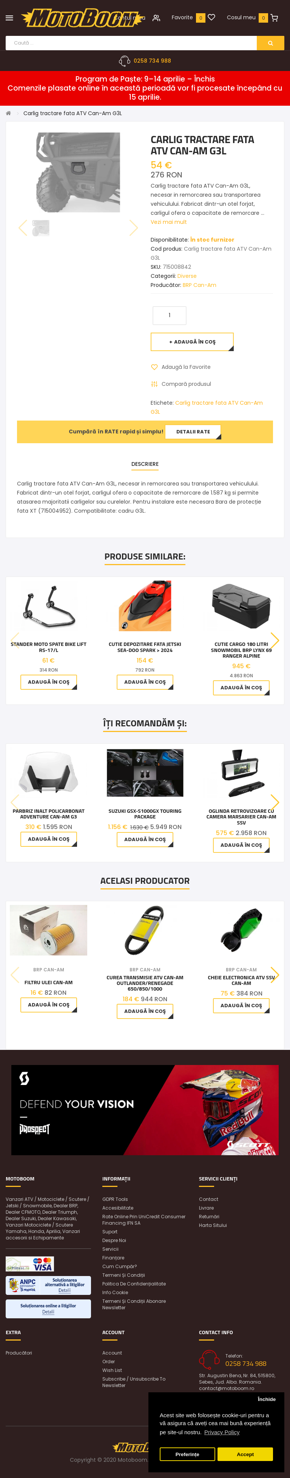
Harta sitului (213, 1225)
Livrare (206, 1208)
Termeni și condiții (123, 1275)
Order (108, 1361)
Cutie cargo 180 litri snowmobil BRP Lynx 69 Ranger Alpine (241, 649)
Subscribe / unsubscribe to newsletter (133, 1382)
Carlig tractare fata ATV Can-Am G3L (72, 113)
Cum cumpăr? (119, 1266)
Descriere (145, 464)
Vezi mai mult (169, 222)
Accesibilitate (117, 1208)
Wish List (112, 1370)
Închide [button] (267, 1399)
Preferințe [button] (187, 1454)
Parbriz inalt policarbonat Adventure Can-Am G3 (49, 814)
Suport (109, 1231)
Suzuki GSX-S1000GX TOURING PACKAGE (145, 814)
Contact (208, 1199)
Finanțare (113, 1258)
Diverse (187, 276)
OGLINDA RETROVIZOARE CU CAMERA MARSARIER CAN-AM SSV (241, 816)
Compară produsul (186, 384)
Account (112, 1353)
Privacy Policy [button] (221, 1432)
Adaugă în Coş (195, 341)
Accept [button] (245, 1454)
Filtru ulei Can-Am (49, 982)
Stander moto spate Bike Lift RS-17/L (48, 647)
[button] (275, 640)
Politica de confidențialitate (134, 1284)
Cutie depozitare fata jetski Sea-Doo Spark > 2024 (145, 647)
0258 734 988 (152, 61)
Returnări (209, 1216)
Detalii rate (193, 431)
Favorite (182, 17)
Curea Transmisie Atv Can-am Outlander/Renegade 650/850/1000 (145, 983)
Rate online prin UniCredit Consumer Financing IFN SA (143, 1219)
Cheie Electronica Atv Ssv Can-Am (241, 980)
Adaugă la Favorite (186, 367)
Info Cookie (115, 1292)
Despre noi (114, 1240)
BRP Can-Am (199, 285)
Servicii (110, 1249)
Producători (19, 1353)
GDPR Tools (115, 1199)
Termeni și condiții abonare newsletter (134, 1304)
